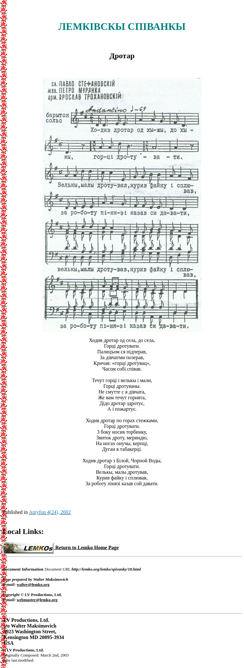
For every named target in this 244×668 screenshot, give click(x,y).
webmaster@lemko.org (37, 599)
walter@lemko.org (33, 584)
